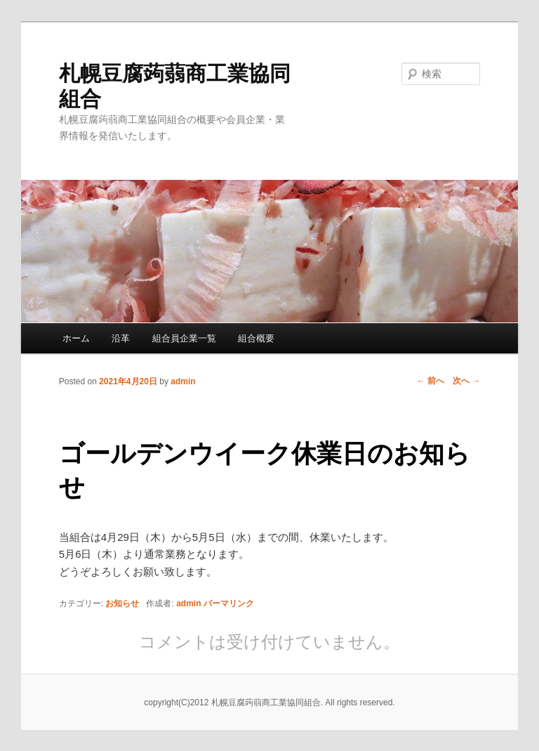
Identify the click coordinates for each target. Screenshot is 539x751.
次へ (466, 381)
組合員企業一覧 (184, 338)
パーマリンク (229, 603)
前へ (430, 381)
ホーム (76, 338)
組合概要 (256, 338)
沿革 (121, 338)
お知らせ (122, 603)
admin (183, 381)
